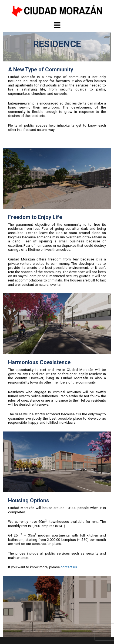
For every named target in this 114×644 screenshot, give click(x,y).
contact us (69, 567)
